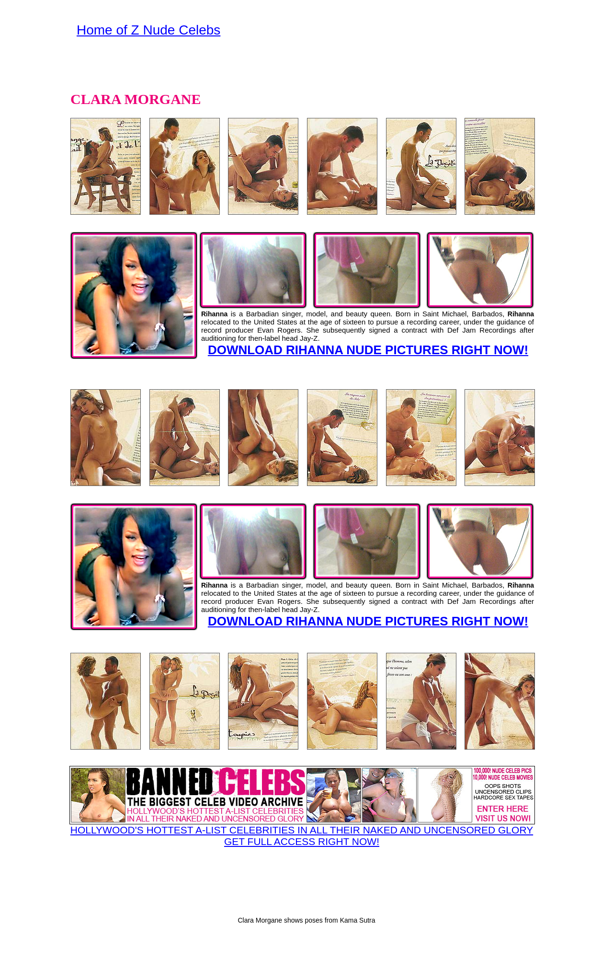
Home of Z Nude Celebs (148, 30)
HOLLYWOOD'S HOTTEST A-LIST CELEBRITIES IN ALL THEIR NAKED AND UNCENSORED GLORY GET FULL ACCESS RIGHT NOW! (301, 806)
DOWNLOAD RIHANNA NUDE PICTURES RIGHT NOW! (368, 350)
